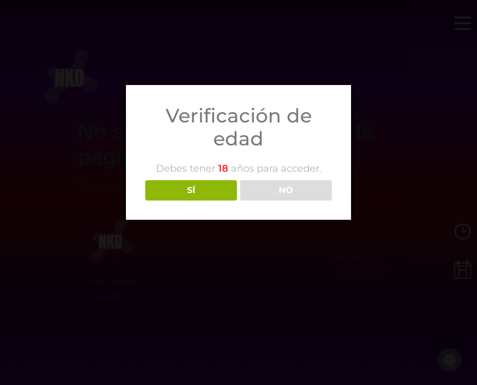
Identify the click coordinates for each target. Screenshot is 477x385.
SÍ (191, 190)
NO (286, 190)
